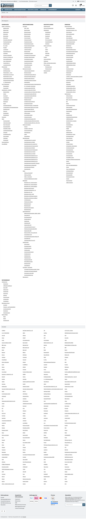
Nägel (3, 119)
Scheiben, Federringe (28, 128)
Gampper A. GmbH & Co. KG (8, 374)
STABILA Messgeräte (6, 465)
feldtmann (67, 367)
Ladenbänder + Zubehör (7, 90)
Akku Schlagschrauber (71, 41)
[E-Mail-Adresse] (73, 506)
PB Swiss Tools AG (68, 441)
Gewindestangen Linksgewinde (31, 165)
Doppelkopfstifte (7, 126)
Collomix (4, 357)
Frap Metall (4, 372)
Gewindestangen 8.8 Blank (30, 148)
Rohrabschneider (70, 140)
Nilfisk (24, 434)
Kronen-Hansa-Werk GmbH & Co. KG (72, 414)
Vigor (45, 473)
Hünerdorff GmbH (47, 400)
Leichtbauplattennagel (8, 130)
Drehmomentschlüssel (71, 105)
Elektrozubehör (69, 107)
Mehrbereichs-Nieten (28, 201)
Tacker (67, 167)
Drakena (66, 357)
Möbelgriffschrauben (28, 97)
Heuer (66, 389)
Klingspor (67, 412)
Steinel (66, 465)
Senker (67, 161)
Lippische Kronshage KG (7, 422)
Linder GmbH (67, 419)
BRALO (24, 352)
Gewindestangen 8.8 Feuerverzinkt (31, 146)
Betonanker (5, 34)
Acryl (46, 47)
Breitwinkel (5, 38)
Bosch (66, 350)
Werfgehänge (6, 113)
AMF (45, 337)
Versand (26, 518)
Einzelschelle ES (27, 219)
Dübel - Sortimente (28, 176)
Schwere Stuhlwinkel (7, 55)
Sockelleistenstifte (7, 134)
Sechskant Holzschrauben (29, 57)
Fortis (45, 369)
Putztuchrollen (6, 297)
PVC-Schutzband (48, 40)
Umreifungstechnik (7, 309)
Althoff (24, 337)
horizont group (47, 397)
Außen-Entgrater (69, 182)
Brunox (3, 355)
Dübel (24, 171)
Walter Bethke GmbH (69, 475)
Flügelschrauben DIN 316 (29, 78)
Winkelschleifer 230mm (71, 92)
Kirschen (66, 409)
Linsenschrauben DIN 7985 (30, 88)
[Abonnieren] (83, 506)
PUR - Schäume (47, 65)
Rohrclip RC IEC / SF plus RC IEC (31, 232)
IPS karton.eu (25, 402)
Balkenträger (6, 30)
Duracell (24, 359)
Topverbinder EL (6, 63)
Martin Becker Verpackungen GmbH (51, 427)
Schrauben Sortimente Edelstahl (31, 271)
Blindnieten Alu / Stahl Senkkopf (31, 184)
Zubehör (45, 72)
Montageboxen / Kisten (71, 134)
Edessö (24, 362)
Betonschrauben (27, 32)
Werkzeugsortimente (70, 176)
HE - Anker (5, 45)
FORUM (66, 369)
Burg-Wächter (47, 355)
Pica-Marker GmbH (27, 444)
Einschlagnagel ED (28, 217)
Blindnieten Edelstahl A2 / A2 (30, 190)
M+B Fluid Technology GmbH (71, 424)
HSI (2, 400)
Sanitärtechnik (26, 242)
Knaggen (5, 47)
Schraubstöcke (69, 153)
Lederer (24, 419)
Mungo (66, 431)
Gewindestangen (26, 138)
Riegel (4, 103)
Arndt (3, 340)
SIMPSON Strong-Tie (69, 458)
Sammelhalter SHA (28, 234)
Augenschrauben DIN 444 (29, 70)
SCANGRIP (46, 456)
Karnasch (25, 407)
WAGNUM (46, 475)
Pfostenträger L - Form (8, 72)
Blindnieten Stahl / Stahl (29, 194)
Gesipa (24, 376)
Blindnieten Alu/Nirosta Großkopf (31, 198)
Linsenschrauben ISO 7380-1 (30, 90)
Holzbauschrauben (28, 47)
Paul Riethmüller (47, 441)
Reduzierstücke (27, 263)
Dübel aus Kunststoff (28, 173)
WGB (45, 480)
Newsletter (3, 506)
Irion (45, 402)
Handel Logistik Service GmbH (29, 381)
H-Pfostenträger (6, 68)
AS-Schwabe (46, 340)
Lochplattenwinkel (7, 65)
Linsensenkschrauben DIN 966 (30, 95)
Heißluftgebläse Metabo (71, 63)
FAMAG (24, 367)
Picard (45, 444)
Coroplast (25, 357)
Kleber (46, 51)
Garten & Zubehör (70, 57)
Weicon (24, 478)
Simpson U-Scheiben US (8, 57)
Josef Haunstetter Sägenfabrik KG (51, 405)
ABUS (24, 333)
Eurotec (66, 364)
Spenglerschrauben (28, 63)
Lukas (66, 422)
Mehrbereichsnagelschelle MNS (31, 229)
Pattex (24, 441)
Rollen (4, 318)
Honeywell (4, 397)
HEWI (3, 392)
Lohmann (25, 422)
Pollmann (67, 446)
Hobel (67, 67)
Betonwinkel (6, 36)
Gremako (25, 379)
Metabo (3, 429)
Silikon (46, 49)
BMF (66, 347)
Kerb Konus (67, 407)
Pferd (3, 444)
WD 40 (3, 478)
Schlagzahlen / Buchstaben (72, 146)
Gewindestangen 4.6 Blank (30, 142)
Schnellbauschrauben (28, 53)
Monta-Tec (46, 431)
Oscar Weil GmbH (26, 439)
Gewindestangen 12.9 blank (30, 153)
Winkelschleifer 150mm (71, 90)
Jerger (3, 405)
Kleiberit (24, 412)
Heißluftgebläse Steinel (71, 65)
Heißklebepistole (70, 119)
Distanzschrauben (28, 40)
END (66, 362)
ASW (66, 340)
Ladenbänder (6, 99)
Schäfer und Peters (69, 456)
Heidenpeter (4, 386)
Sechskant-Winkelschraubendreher (73, 159)
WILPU (3, 483)
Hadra (66, 379)
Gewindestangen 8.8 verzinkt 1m (31, 144)
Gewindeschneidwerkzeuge (72, 109)
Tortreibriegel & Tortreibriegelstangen (11, 107)
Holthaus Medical (47, 395)
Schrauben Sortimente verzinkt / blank (32, 269)
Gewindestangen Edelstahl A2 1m (31, 155)
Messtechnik (69, 130)
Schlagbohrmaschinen (71, 86)
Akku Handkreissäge (70, 34)
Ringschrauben (27, 51)
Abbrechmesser (69, 95)
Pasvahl (3, 441)
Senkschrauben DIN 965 (29, 109)
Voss (24, 475)
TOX (45, 470)
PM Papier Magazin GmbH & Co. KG (51, 446)
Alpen (3, 337)
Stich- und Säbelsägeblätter (72, 165)
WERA (66, 478)
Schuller (24, 458)
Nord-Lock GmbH (5, 436)
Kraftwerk (46, 414)
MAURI (66, 427)
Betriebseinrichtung (6, 303)
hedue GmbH (67, 384)
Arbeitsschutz (5, 282)
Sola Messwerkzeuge (27, 463)
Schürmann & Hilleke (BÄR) (49, 458)
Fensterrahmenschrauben (29, 45)
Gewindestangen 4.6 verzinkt (30, 140)
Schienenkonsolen (28, 248)
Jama (66, 402)
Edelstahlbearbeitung (70, 53)
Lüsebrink (4, 424)
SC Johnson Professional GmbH (29, 456)
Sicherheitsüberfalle (7, 105)
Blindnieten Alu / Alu (28, 192)
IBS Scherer (67, 400)
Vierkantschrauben (28, 117)
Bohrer (67, 103)
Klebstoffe (47, 53)
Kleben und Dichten (48, 45)
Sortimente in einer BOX (29, 273)
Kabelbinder (26, 221)
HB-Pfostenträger (7, 70)
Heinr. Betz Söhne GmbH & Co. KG (51, 386)
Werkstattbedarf (69, 173)
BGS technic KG (26, 347)
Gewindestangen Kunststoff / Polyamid (32, 163)
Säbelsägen (68, 84)
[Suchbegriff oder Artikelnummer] (42, 5)
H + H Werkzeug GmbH (48, 379)
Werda (3, 480)
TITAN (24, 470)
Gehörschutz (6, 289)
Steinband (47, 43)
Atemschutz (5, 283)
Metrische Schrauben (27, 68)
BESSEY (3, 347)
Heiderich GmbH (26, 386)
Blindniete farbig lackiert (29, 188)
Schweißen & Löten (70, 157)
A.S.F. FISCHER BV (6, 333)
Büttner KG (67, 355)
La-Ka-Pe (67, 417)
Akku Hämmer (69, 32)
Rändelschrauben (28, 99)
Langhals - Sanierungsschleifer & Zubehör (75, 76)
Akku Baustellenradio (70, 28)
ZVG (66, 485)
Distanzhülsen (27, 136)
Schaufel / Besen (69, 144)
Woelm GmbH (26, 483)
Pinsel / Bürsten (69, 138)
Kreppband (47, 36)
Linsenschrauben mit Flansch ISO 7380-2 (33, 92)
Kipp (24, 409)
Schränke (5, 305)
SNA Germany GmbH (69, 461)
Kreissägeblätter (69, 124)
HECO (45, 384)
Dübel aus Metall (27, 175)
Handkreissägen (69, 61)
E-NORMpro (25, 364)
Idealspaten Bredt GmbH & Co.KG (9, 402)
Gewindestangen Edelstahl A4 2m (31, 161)
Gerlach (3, 376)
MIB (65, 429)
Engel (3, 364)
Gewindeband (27, 265)
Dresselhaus (4, 359)
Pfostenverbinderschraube (9, 80)
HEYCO (24, 392)
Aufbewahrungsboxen (8, 285)
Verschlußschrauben (28, 115)
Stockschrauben (27, 67)
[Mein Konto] (76, 5)
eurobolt (45, 364)
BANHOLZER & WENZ (69, 342)
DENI (45, 357)
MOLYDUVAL (25, 431)
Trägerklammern (27, 257)
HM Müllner (25, 395)
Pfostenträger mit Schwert (8, 74)
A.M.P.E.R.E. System (69, 330)
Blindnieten (25, 180)
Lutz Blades (25, 424)
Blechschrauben (27, 34)
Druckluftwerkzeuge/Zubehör (72, 51)
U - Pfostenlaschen (7, 82)
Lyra (44, 424)
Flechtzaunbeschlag (7, 41)
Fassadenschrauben (28, 41)
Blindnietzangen (27, 205)
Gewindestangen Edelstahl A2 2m (31, 157)
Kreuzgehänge (6, 97)
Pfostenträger (5, 67)
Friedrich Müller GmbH (27, 372)
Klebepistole (69, 72)
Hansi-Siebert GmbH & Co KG (71, 381)
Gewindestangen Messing (29, 167)
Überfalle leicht (6, 109)
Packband (47, 38)
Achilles (45, 333)
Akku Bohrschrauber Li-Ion (72, 30)
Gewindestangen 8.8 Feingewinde (31, 149)
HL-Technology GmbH (6, 395)
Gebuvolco (46, 374)
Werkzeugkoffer (69, 175)
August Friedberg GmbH (7, 342)
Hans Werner (46, 381)
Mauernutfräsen (69, 78)
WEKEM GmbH (47, 478)
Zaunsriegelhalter (5, 142)
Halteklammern (27, 255)
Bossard (3, 352)
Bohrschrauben (27, 36)
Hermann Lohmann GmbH (28, 389)
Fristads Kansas (47, 372)
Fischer (3, 369)
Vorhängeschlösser (70, 171)
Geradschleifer (69, 59)
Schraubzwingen (69, 155)
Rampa (24, 451)
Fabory (3, 367)
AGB (16, 504)
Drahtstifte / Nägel (7, 128)
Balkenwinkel (6, 32)
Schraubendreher (70, 149)
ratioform (46, 451)
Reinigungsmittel (47, 70)
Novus (45, 436)
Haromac (4, 384)
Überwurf (5, 111)
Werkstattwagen (6, 312)
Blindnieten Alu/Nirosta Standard (31, 196)
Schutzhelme (6, 301)
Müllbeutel (46, 61)
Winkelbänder (6, 115)
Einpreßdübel (5, 144)
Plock (3, 446)
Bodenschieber (6, 92)
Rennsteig (4, 453)
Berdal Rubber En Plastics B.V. (71, 345)
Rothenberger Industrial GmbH (71, 453)
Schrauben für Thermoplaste (30, 55)
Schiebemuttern (27, 254)
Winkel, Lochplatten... (6, 26)
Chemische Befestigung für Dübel (31, 178)
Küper (45, 417)
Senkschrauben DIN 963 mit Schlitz (31, 107)
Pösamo (3, 448)
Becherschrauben (28, 72)
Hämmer (68, 113)
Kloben (4, 94)
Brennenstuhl (47, 352)
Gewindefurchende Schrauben (30, 80)
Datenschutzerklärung (70, 500)
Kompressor (68, 74)
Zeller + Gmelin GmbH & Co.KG (8, 485)
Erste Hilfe (5, 287)
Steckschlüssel (69, 180)
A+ (73, 1)
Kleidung (5, 295)
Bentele (45, 345)
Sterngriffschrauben (28, 65)
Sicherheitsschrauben (29, 59)
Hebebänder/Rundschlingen (72, 117)
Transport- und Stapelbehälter (9, 307)
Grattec (3, 379)
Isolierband (47, 34)
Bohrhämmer (69, 45)
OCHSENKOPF (68, 436)
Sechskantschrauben (28, 103)
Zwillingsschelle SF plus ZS (30, 240)
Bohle (3, 350)
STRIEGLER (25, 468)
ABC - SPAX (26, 28)
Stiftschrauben (27, 113)
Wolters (45, 483)
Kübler (24, 417)
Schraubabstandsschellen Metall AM (32, 236)
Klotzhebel (68, 122)
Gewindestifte (27, 82)
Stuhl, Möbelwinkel (7, 61)
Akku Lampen (69, 36)
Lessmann (46, 419)
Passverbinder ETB (7, 51)
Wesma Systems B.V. (27, 480)
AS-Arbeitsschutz (26, 340)
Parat (66, 439)
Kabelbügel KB (27, 223)
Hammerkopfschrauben (29, 252)
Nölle (66, 434)
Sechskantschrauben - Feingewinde (31, 105)
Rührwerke (68, 82)
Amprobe (67, 337)
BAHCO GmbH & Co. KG (49, 342)
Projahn (45, 448)
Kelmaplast (46, 407)
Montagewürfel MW (28, 259)
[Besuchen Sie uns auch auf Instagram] (4, 513)
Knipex (24, 414)
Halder (3, 381)
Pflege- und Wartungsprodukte (50, 63)
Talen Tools (46, 468)
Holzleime (47, 55)
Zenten (24, 485)
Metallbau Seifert (26, 429)
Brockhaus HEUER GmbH (70, 352)
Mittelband (5, 101)
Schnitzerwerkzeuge (70, 148)
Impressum (17, 500)
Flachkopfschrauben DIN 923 (30, 74)
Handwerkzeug (68, 94)
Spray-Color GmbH (69, 463)
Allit (65, 335)
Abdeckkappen (27, 132)
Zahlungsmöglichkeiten (6, 500)
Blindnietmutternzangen (29, 207)
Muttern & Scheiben (27, 124)
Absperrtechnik (69, 97)
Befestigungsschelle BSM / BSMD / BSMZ (32, 213)
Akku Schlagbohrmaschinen (72, 40)
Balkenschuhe (6, 28)
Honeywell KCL (26, 397)
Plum (24, 446)
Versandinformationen (5, 502)
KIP (2, 409)
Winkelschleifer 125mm (71, 88)
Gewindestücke (27, 169)
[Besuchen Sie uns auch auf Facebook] (2, 513)
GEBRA (24, 374)
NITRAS (45, 434)
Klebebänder (46, 30)
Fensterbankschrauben (29, 43)
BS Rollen (25, 355)
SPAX (45, 463)
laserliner (4, 419)
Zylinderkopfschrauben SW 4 (30, 119)
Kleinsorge (46, 412)
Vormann (4, 475)
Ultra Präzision (68, 470)
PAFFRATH (46, 439)
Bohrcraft (25, 350)
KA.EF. (3, 407)
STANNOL (46, 465)
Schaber (68, 142)
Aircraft (3, 335)
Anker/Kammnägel (7, 122)
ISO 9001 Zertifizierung (6, 504)
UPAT (3, 473)
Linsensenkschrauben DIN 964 (30, 94)
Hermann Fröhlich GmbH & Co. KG (9, 389)
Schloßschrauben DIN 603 (29, 101)
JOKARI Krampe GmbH (28, 405)
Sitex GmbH (25, 461)
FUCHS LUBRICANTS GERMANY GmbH (73, 372)
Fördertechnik (6, 320)
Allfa (45, 335)
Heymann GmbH (47, 392)
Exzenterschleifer (70, 55)
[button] (73, 5)
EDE (65, 359)
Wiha (66, 480)
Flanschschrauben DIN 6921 (30, 76)
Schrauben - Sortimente (28, 267)
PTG (65, 448)
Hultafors (25, 400)
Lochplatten (5, 49)
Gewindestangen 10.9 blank (30, 151)
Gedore (66, 374)
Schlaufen (5, 132)
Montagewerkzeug (70, 136)
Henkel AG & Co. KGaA (69, 386)
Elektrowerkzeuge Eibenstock (50, 362)
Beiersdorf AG (26, 345)
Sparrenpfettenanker (7, 59)
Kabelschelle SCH (28, 225)
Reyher (24, 453)
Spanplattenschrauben (29, 61)
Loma (45, 422)
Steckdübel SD (27, 238)
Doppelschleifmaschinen (71, 49)
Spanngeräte (6, 88)
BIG (44, 347)
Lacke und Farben (47, 59)
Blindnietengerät (27, 209)
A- (75, 1)
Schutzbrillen (6, 299)
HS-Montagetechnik (69, 397)
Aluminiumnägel (6, 121)
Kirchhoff (46, 409)
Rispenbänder (6, 86)
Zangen (67, 178)
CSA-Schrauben (27, 38)
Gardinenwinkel (6, 43)
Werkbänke (5, 311)
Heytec (66, 392)
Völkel (66, 473)
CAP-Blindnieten (27, 200)
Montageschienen (28, 246)
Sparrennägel (6, 136)
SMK (45, 461)
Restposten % (26, 277)
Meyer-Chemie (47, 429)
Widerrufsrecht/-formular (20, 506)
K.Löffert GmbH (68, 405)
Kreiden (45, 57)
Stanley (24, 465)
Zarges (66, 483)
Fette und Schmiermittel (49, 28)
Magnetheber (69, 126)
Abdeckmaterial (47, 26)
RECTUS (66, 451)
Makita (3, 427)
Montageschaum (48, 67)
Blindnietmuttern (28, 203)
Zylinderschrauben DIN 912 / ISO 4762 (32, 122)
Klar (2, 412)
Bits (67, 101)
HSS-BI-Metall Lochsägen (71, 121)
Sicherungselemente (28, 130)
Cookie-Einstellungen (19, 509)
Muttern (26, 126)
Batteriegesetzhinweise (20, 508)
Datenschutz (17, 502)
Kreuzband (5, 95)
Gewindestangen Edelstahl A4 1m (31, 159)
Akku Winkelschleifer (70, 43)
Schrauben (25, 26)
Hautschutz (5, 293)
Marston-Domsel (26, 427)
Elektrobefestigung (27, 211)
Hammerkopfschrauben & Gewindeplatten (33, 84)
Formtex (24, 369)
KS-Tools (4, 417)
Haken (25, 134)
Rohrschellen (27, 244)
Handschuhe (6, 291)
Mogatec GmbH (5, 431)
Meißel (67, 128)
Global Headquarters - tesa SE (71, 376)
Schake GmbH (5, 458)
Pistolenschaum (48, 68)
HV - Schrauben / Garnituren (30, 86)
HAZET (24, 384)
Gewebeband (48, 32)
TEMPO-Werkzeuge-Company (8, 470)
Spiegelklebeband (49, 41)
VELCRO (24, 473)
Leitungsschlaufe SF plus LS (30, 227)
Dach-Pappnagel (6, 124)
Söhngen (4, 463)
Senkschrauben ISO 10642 (30, 111)
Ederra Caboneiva (5, 362)
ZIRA (45, 485)
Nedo (3, 434)
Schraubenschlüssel (70, 151)
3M (44, 330)
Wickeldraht (5, 140)
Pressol (24, 448)
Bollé (45, 350)
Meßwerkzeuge (69, 132)
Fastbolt (45, 367)
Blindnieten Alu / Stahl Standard (31, 182)
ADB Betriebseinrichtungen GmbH (72, 333)
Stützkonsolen (27, 250)
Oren (3, 439)
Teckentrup (67, 468)
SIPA (3, 461)
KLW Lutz (4, 414)
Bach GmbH (25, 342)
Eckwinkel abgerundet (8, 40)
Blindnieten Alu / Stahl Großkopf (31, 186)
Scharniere (4, 117)
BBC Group (4, 345)
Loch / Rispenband (6, 84)
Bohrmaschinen (69, 47)
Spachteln (68, 163)
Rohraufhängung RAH (28, 261)
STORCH (3, 330)
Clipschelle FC (27, 215)
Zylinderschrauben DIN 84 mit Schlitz (32, 121)
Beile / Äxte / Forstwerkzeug (72, 99)
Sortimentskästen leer (29, 275)
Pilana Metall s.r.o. (68, 444)
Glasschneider (69, 111)
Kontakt (2, 499)
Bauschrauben (27, 30)
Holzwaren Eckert (68, 395)
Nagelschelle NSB (28, 230)
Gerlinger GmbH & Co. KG (28, 330)
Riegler (45, 453)
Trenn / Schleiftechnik (71, 169)
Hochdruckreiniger (70, 68)
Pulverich (4, 451)
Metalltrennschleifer (70, 80)
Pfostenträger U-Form (8, 76)
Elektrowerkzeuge (68, 26)
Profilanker (5, 53)
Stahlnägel (5, 138)
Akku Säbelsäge (69, 38)
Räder (4, 316)
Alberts (24, 335)
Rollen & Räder (5, 314)
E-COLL (45, 359)
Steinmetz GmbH (5, 468)
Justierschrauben (28, 49)
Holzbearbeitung (69, 70)
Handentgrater (69, 115)
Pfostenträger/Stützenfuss (9, 78)
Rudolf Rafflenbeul (6, 456)
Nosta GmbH (25, 436)
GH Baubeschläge (47, 376)
